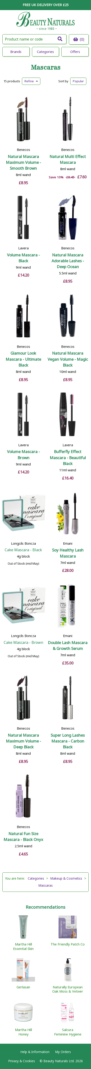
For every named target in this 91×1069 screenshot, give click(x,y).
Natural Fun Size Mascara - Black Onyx (23, 836)
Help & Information (34, 1052)
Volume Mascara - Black (23, 257)
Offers (75, 51)
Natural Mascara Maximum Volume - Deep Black (23, 741)
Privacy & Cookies (21, 1061)
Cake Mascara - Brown (23, 642)
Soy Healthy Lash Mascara (68, 553)
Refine (31, 81)
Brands (15, 51)
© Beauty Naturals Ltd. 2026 (61, 1061)
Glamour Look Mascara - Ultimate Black (23, 359)
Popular (78, 81)
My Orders (63, 1052)
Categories (45, 51)
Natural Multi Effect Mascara (67, 159)
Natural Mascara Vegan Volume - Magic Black (68, 359)
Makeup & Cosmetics (66, 878)
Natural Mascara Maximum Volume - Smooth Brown (23, 162)
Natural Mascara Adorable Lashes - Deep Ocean (68, 260)
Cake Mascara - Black (23, 549)
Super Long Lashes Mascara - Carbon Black (68, 741)
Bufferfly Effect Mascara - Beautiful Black (68, 457)
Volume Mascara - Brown (23, 454)
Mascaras (45, 68)
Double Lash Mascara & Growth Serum (68, 645)
